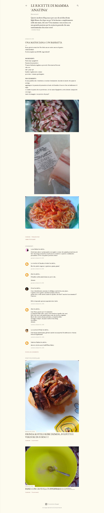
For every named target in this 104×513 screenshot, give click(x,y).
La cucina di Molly (36, 330)
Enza (32, 288)
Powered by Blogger (52, 504)
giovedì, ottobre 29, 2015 (37, 258)
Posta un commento (32, 352)
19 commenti (35, 492)
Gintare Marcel (58, 507)
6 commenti (35, 440)
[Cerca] (78, 5)
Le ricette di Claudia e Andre (40, 263)
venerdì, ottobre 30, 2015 (37, 303)
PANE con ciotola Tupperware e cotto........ (50, 488)
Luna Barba (34, 249)
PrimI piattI (32, 239)
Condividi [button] (27, 237)
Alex (32, 274)
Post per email (35, 237)
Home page (35, 30)
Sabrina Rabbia (35, 342)
